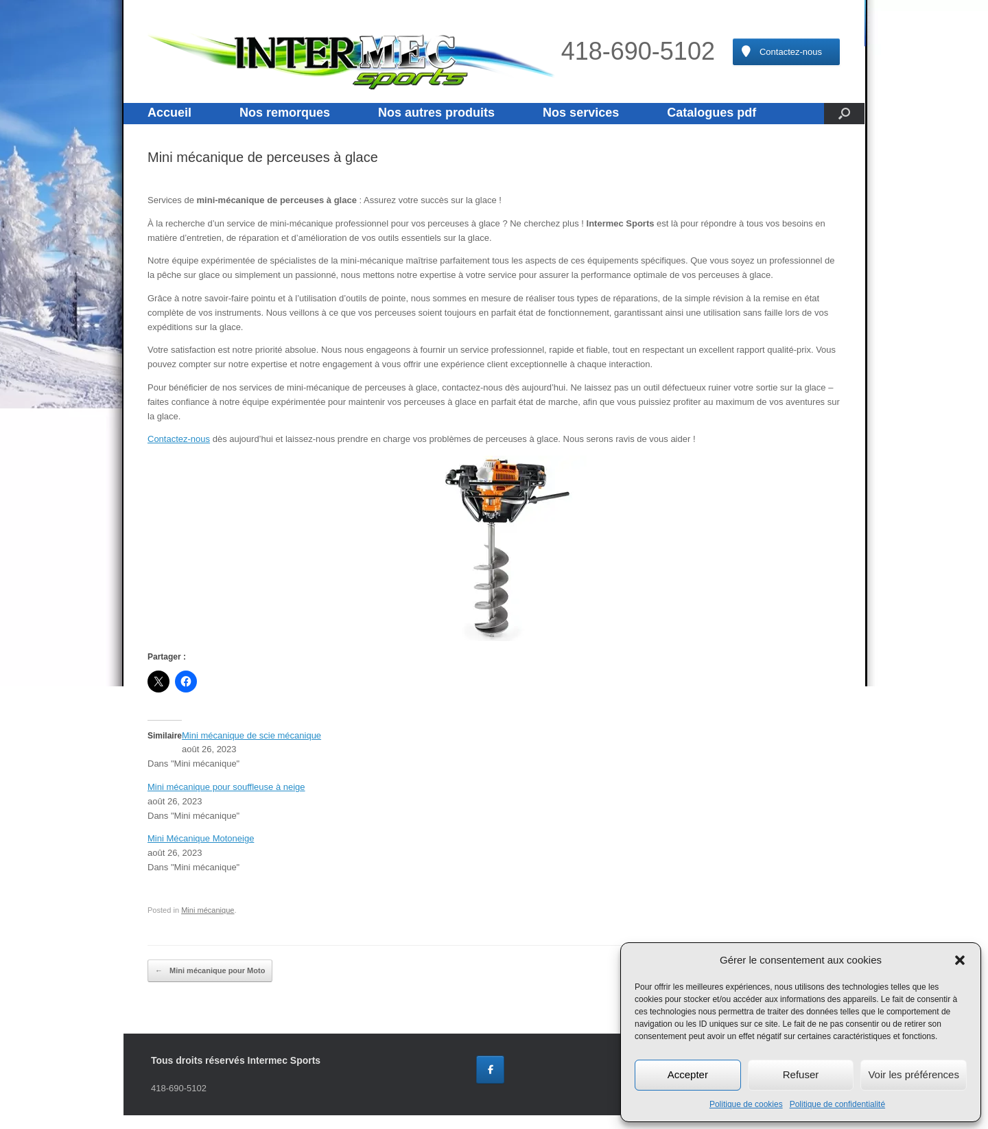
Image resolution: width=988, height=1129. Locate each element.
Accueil (169, 112)
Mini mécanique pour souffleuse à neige (226, 787)
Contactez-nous (179, 439)
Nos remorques (284, 112)
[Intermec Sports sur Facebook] (490, 1070)
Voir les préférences (913, 1074)
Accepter (688, 1074)
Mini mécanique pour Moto (210, 971)
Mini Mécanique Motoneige (201, 838)
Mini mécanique (207, 910)
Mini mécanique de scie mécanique (251, 735)
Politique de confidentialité (837, 1104)
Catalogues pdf (711, 112)
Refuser (801, 1074)
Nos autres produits (436, 112)
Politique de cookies (746, 1104)
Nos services (581, 112)
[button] (960, 960)
